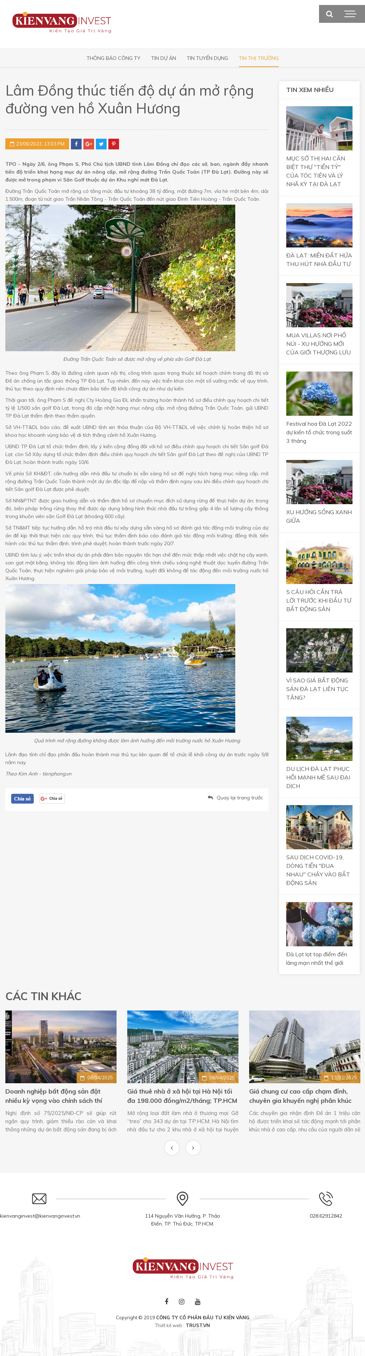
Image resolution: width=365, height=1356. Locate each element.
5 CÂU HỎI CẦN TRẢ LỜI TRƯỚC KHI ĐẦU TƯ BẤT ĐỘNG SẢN (318, 600)
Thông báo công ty (113, 58)
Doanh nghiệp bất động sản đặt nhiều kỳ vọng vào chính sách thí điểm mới (175, 1096)
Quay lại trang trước (240, 797)
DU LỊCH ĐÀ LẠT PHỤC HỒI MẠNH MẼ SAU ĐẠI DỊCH (318, 777)
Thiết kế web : (169, 1325)
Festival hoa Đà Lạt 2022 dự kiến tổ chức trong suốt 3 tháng (319, 432)
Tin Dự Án (163, 58)
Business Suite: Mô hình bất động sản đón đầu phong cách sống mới (61, 1096)
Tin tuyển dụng (207, 58)
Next (193, 1148)
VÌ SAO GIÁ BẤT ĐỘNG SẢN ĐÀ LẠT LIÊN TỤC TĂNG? (317, 689)
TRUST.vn (198, 1325)
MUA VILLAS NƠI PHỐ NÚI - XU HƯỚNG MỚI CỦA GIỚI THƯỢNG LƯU (318, 344)
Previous (172, 1148)
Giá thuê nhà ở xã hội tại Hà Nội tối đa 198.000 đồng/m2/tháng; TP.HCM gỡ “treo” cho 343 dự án (304, 1096)
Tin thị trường (259, 58)
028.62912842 (326, 1216)
